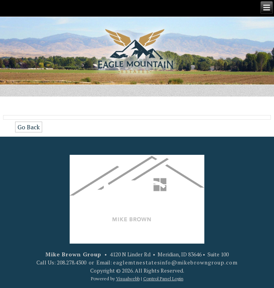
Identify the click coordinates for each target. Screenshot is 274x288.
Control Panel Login (163, 278)
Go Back (28, 127)
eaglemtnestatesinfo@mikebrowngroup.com (175, 262)
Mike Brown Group (73, 254)
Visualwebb (128, 278)
